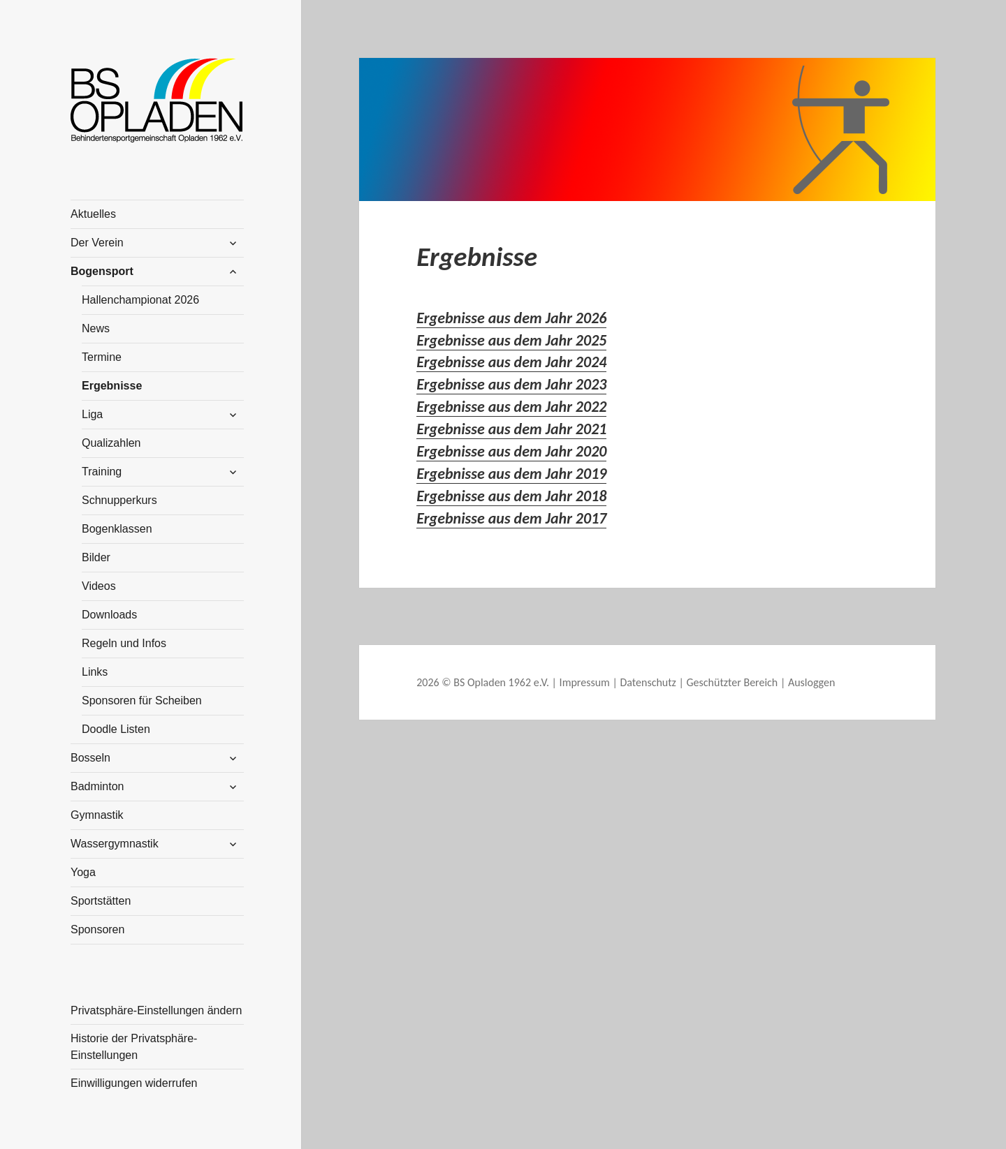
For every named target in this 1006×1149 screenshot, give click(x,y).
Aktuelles (93, 214)
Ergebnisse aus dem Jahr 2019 (511, 473)
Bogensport (102, 271)
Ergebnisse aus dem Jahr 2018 (511, 496)
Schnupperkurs (119, 500)
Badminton (97, 786)
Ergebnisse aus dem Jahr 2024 (511, 362)
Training (102, 471)
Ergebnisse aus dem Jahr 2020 (511, 451)
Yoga (83, 872)
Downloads (109, 615)
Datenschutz (648, 682)
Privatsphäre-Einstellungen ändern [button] (156, 1010)
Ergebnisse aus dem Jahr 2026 (511, 318)
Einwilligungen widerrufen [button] (134, 1083)
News (96, 328)
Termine (102, 357)
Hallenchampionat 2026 (140, 300)
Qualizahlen (111, 443)
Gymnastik (97, 815)
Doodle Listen (116, 729)
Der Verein (97, 243)
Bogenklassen (117, 529)
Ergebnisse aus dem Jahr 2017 (511, 518)
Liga (92, 414)
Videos (99, 586)
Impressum (585, 682)
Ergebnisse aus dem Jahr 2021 (511, 429)
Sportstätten (101, 901)
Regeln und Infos (124, 643)
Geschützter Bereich (732, 682)
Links (95, 672)
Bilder (96, 557)
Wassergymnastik (115, 844)
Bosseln (90, 758)
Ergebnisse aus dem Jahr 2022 (511, 406)
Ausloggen (811, 682)
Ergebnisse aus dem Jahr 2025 (511, 340)
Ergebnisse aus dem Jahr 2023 (511, 384)
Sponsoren (97, 929)
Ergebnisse (112, 386)
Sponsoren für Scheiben (142, 700)
